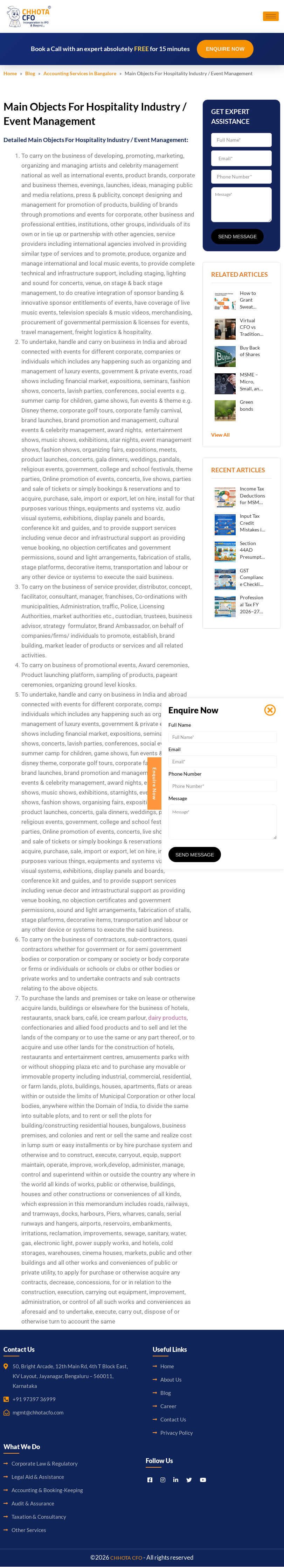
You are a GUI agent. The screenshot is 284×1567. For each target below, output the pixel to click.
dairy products (167, 1018)
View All (220, 435)
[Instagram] (162, 1479)
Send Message (237, 237)
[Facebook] (149, 1479)
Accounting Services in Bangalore (79, 74)
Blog (30, 74)
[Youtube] (203, 1479)
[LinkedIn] (175, 1479)
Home (10, 74)
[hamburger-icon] (271, 16)
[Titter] (189, 1479)
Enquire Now (225, 49)
